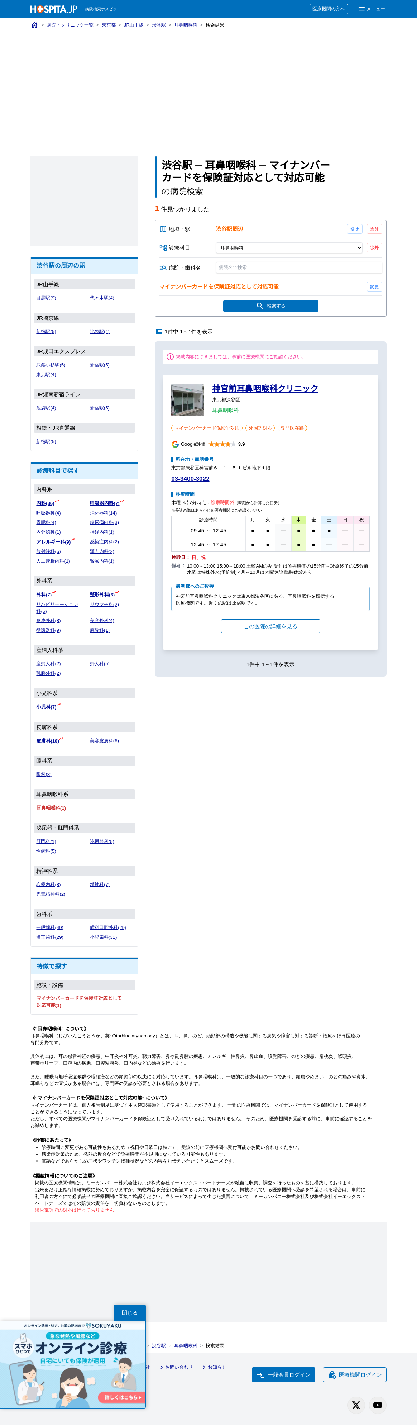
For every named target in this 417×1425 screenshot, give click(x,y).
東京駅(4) (46, 374)
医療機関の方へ (328, 8)
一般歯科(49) (49, 927)
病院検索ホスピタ (101, 9)
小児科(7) (46, 707)
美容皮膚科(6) (104, 740)
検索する (270, 306)
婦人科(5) (100, 663)
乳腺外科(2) (48, 673)
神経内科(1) (102, 532)
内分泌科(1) (48, 532)
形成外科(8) (48, 620)
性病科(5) (46, 851)
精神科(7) (100, 884)
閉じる (130, 1313)
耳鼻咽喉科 (185, 25)
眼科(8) (43, 774)
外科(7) (44, 594)
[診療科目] (289, 247)
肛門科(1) (46, 841)
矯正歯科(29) (49, 937)
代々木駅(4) (102, 297)
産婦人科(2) (48, 663)
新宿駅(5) (46, 331)
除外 (374, 229)
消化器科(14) (103, 513)
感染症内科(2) (104, 541)
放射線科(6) (48, 551)
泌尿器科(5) (102, 841)
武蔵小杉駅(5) (50, 365)
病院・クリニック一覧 (70, 25)
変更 (354, 229)
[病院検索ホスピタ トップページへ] (53, 9)
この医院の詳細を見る (270, 626)
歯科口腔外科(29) (108, 927)
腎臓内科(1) (102, 561)
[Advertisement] (208, 86)
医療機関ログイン (355, 1374)
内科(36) (45, 503)
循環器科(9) (48, 630)
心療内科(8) (48, 884)
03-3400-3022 (190, 478)
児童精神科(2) (50, 894)
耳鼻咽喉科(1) (51, 808)
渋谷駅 (159, 25)
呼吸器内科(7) (105, 503)
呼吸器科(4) (48, 513)
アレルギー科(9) (53, 542)
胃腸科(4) (46, 522)
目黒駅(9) (46, 297)
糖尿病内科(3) (104, 522)
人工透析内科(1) (53, 561)
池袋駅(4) (100, 331)
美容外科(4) (102, 620)
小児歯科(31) (103, 937)
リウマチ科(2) (104, 604)
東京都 (109, 25)
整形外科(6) (102, 594)
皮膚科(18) (47, 741)
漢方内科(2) (102, 551)
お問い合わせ (175, 1367)
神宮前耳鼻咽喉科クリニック (265, 388)
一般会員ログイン (284, 1374)
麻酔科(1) (100, 630)
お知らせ (213, 1367)
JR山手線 (134, 25)
